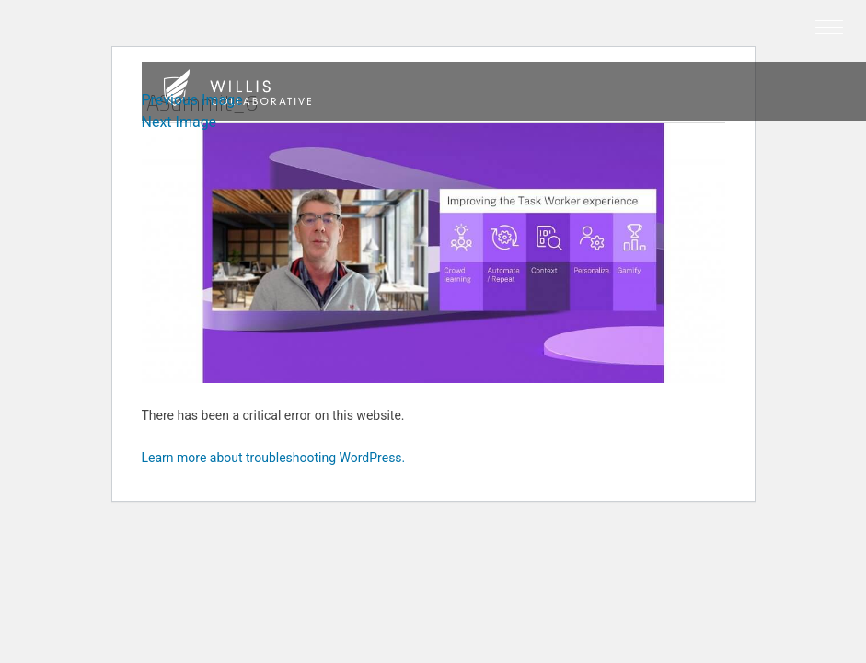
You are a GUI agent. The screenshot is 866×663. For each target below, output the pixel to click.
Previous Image (192, 100)
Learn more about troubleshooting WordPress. (274, 457)
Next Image (179, 122)
